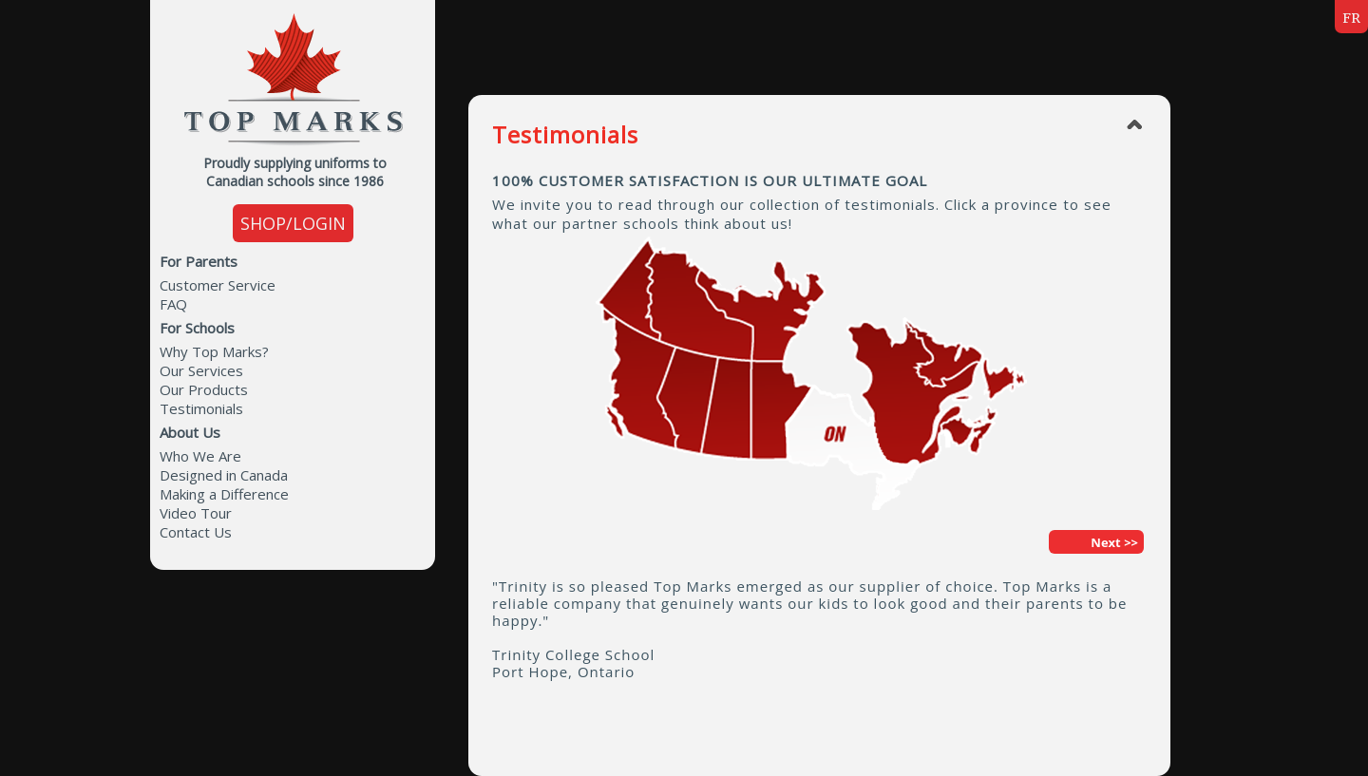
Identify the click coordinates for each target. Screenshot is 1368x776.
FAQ (173, 303)
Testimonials (201, 408)
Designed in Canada (224, 474)
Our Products (204, 389)
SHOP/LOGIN (293, 223)
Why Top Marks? (214, 351)
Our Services (201, 370)
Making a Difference (224, 493)
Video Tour (196, 512)
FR (1351, 18)
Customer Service (218, 284)
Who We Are (200, 455)
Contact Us (196, 531)
